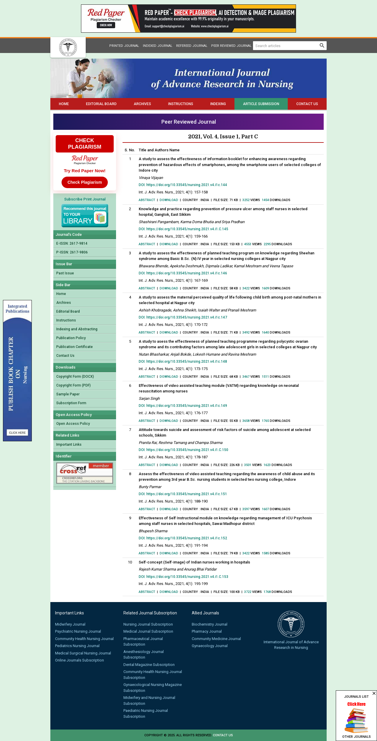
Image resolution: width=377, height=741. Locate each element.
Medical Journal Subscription (148, 631)
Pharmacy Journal (207, 631)
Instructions (180, 104)
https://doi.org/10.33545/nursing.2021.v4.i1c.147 (186, 317)
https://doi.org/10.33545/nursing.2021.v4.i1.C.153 (187, 577)
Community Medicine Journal (216, 638)
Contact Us (307, 104)
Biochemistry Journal (209, 624)
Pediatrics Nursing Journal (77, 646)
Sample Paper (68, 394)
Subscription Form (71, 403)
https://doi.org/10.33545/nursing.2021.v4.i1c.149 (186, 406)
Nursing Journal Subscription (148, 624)
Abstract (147, 200)
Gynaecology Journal (210, 646)
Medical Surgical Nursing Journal (83, 653)
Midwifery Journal (70, 624)
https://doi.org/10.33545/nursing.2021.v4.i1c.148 (186, 361)
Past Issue (65, 273)
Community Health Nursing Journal (84, 638)
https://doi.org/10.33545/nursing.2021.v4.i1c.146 (186, 273)
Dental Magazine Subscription (149, 664)
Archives (142, 104)
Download (169, 200)
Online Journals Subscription (79, 660)
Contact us (223, 735)
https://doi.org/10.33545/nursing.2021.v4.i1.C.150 (187, 450)
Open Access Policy (73, 424)
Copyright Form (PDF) (73, 385)
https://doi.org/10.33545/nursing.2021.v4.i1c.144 (186, 185)
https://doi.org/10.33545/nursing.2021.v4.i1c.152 (186, 538)
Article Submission (261, 104)
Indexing (218, 104)
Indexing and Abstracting (76, 329)
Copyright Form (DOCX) (75, 376)
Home (64, 104)
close (374, 693)
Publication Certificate (74, 347)
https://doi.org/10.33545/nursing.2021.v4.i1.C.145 (187, 229)
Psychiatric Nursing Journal (78, 631)
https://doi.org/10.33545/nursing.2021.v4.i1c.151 (186, 494)
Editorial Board (101, 104)
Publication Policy (71, 338)
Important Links (69, 444)
